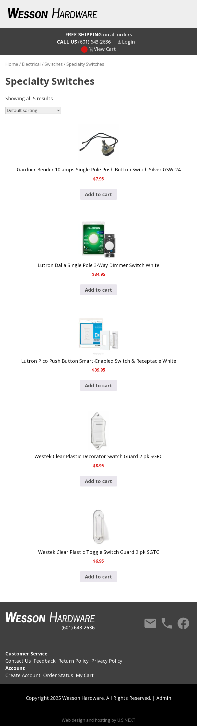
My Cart (85, 675)
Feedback (45, 661)
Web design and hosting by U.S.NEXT (99, 720)
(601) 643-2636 (84, 41)
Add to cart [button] (98, 194)
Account (15, 668)
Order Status (58, 675)
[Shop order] (33, 110)
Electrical (31, 64)
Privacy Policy (106, 661)
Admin (163, 698)
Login (128, 41)
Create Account (23, 675)
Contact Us (150, 623)
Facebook (183, 623)
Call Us (167, 623)
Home (11, 64)
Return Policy (73, 661)
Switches (54, 64)
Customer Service (26, 653)
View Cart (105, 49)
